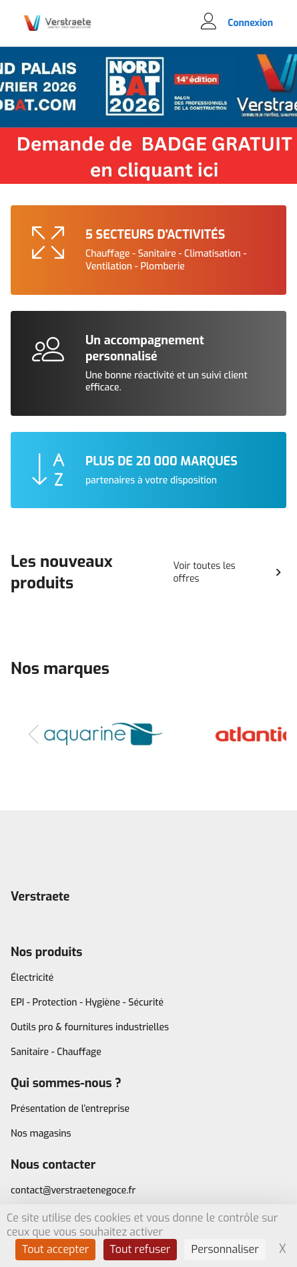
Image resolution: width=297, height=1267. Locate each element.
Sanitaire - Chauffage (56, 1052)
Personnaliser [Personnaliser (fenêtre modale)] (224, 1249)
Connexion (250, 23)
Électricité (32, 977)
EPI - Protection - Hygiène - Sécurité (87, 1002)
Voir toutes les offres (229, 572)
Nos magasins (41, 1133)
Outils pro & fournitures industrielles (90, 1027)
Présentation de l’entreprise (70, 1109)
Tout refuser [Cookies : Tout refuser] (140, 1249)
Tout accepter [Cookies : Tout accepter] (55, 1249)
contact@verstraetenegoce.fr (73, 1190)
